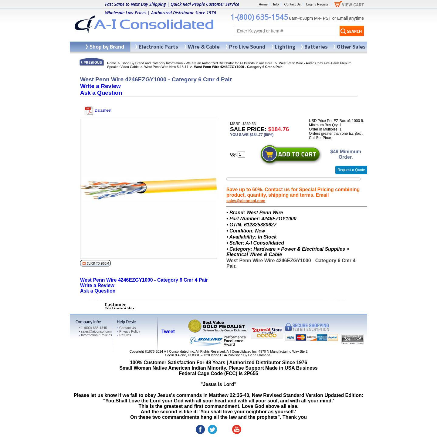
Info (276, 4)
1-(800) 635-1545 (259, 17)
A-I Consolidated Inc (179, 351)
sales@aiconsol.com (245, 200)
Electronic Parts (158, 46)
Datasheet (97, 110)
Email (342, 18)
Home (263, 4)
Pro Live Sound (247, 46)
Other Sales (351, 46)
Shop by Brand (107, 46)
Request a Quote (351, 170)
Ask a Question (101, 93)
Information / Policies (95, 335)
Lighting (285, 46)
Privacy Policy (128, 331)
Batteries (316, 46)
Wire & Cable (204, 46)
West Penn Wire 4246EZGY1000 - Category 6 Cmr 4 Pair (144, 280)
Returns (124, 335)
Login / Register (318, 4)
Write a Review (100, 86)
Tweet (168, 331)
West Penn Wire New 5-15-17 (166, 67)
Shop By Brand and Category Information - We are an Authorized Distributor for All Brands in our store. (197, 63)
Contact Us (292, 4)
